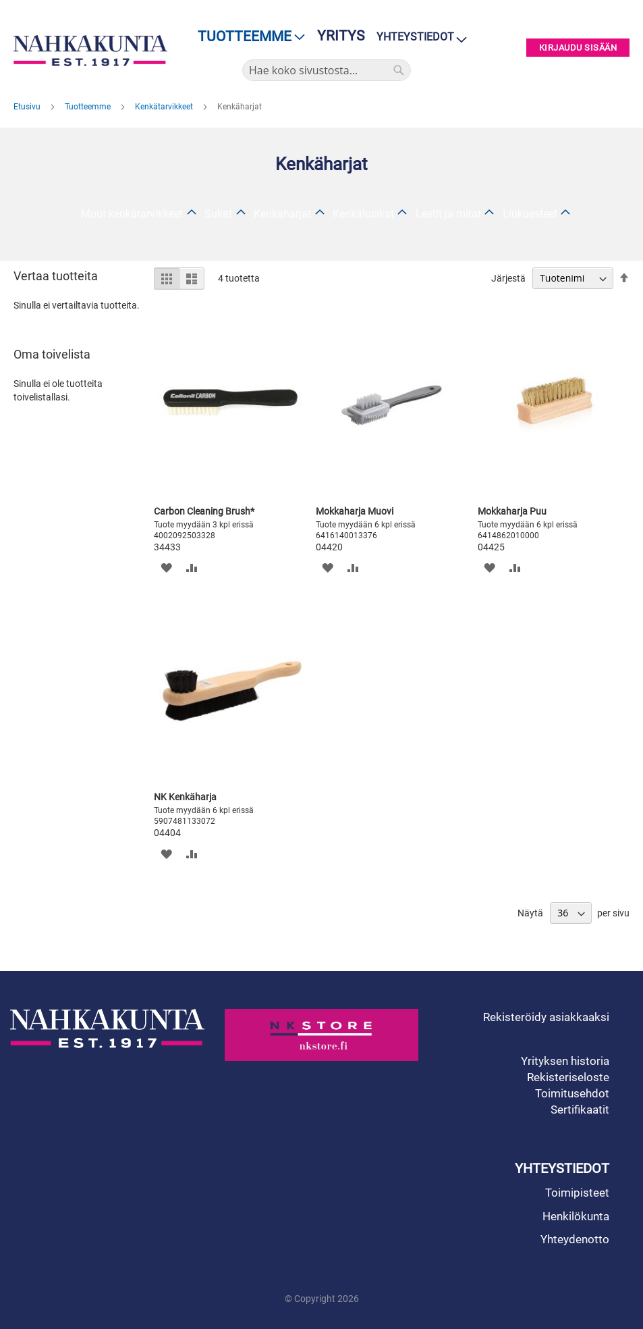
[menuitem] (247, 37)
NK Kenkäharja (185, 796)
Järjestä (508, 278)
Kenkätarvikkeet (165, 106)
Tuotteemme (89, 106)
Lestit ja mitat (448, 213)
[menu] (247, 37)
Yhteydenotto (574, 1239)
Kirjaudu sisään (578, 48)
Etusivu (28, 106)
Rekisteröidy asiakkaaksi (546, 1017)
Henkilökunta (575, 1216)
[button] (165, 567)
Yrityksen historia (565, 1061)
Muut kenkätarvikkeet (132, 213)
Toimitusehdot (572, 1093)
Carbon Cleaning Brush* (204, 511)
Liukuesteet (530, 213)
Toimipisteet (577, 1192)
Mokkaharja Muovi (354, 511)
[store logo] (90, 50)
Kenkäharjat (282, 213)
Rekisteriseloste (568, 1077)
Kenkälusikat (363, 213)
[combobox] (326, 70)
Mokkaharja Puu (512, 511)
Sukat (218, 213)
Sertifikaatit (580, 1109)
